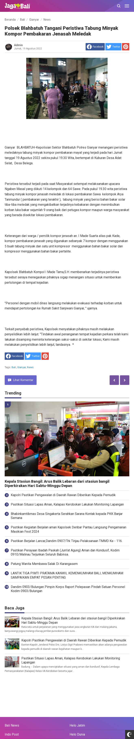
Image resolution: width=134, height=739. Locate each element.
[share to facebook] (95, 46)
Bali (14, 367)
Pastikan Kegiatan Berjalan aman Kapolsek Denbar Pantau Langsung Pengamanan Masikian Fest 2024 (68, 529)
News (30, 367)
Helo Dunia (77, 734)
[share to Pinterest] (125, 46)
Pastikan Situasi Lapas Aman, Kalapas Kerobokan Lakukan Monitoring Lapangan (67, 504)
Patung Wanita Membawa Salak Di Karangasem (44, 564)
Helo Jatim (77, 725)
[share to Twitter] (113, 46)
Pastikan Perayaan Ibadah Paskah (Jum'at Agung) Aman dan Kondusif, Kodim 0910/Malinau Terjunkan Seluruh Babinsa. (65, 552)
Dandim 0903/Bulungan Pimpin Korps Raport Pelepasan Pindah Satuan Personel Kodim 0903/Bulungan (68, 589)
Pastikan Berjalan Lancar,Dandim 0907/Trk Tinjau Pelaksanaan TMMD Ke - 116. (66, 541)
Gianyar (21, 367)
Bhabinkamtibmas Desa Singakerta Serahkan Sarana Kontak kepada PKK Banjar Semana (67, 516)
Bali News (12, 725)
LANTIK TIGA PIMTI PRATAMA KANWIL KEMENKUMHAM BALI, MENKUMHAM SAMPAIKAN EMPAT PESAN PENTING (67, 575)
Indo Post (12, 734)
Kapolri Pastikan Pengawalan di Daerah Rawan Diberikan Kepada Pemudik (63, 495)
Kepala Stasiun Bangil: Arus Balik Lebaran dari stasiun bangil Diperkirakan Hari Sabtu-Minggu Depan (57, 483)
